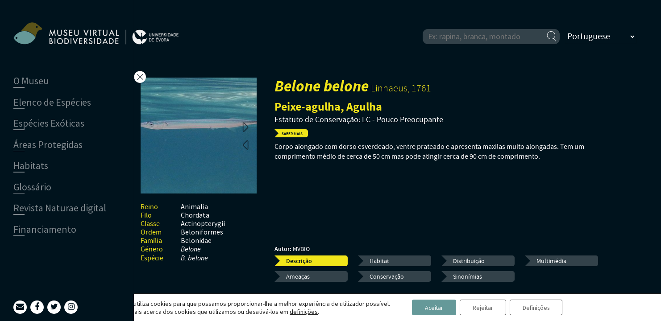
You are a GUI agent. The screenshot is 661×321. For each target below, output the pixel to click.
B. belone (194, 258)
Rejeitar (482, 307)
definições (301, 311)
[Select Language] (600, 36)
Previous (245, 144)
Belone (191, 249)
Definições (538, 307)
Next (245, 126)
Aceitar (432, 307)
